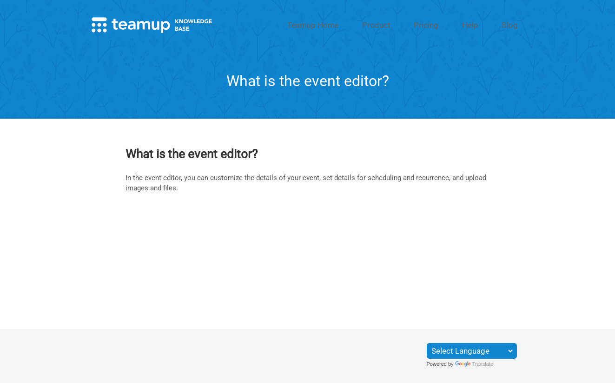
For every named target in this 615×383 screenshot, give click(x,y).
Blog (515, 24)
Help (486, 24)
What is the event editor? (192, 153)
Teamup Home (366, 24)
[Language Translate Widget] (472, 351)
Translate (474, 364)
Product (416, 24)
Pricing (453, 24)
